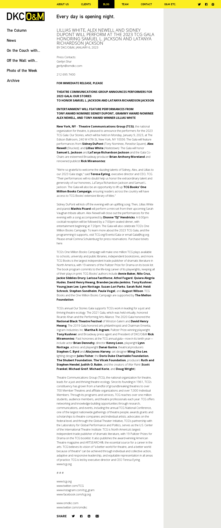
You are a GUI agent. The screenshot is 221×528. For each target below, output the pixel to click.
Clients (86, 4)
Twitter (199, 4)
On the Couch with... (23, 50)
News (11, 40)
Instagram (213, 4)
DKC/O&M (26, 16)
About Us (63, 4)
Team (125, 4)
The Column (17, 30)
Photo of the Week (22, 70)
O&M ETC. (170, 4)
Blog (106, 4)
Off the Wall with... (22, 60)
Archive (13, 80)
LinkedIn (89, 516)
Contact (146, 4)
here (59, 243)
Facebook (206, 4)
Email (97, 516)
